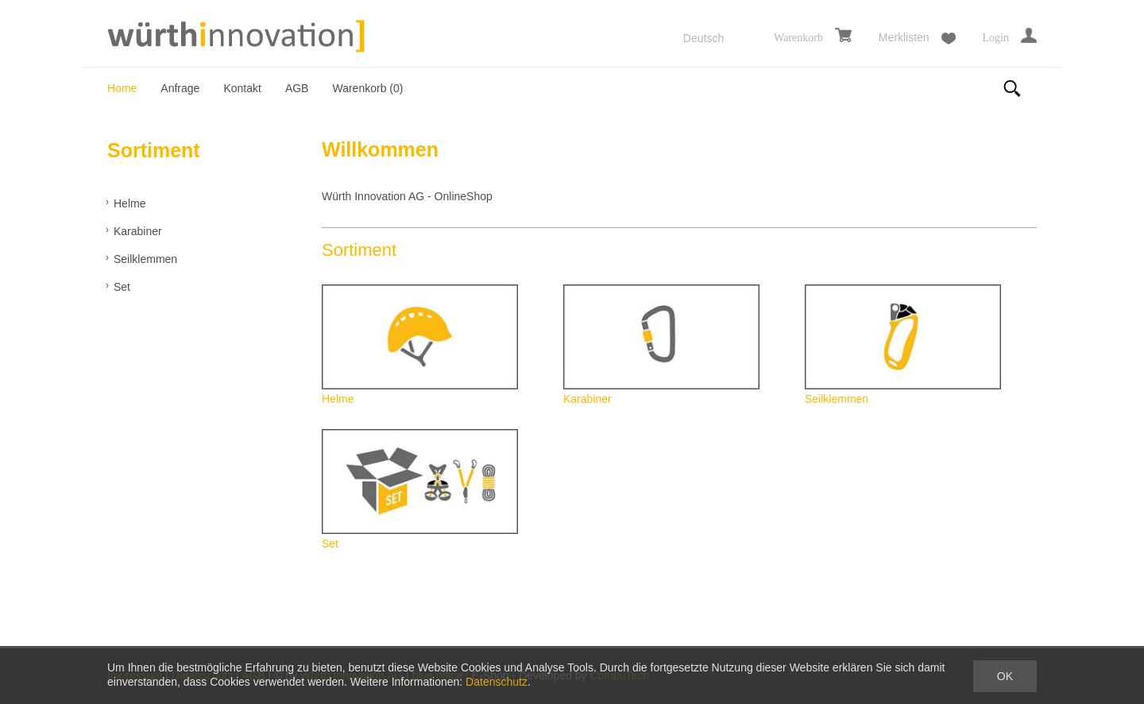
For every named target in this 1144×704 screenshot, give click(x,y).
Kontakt (242, 88)
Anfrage (179, 88)
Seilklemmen (145, 259)
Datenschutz (497, 681)
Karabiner (138, 231)
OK (1005, 676)
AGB (297, 88)
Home (122, 88)
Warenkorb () (367, 88)
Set (122, 286)
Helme (129, 203)
